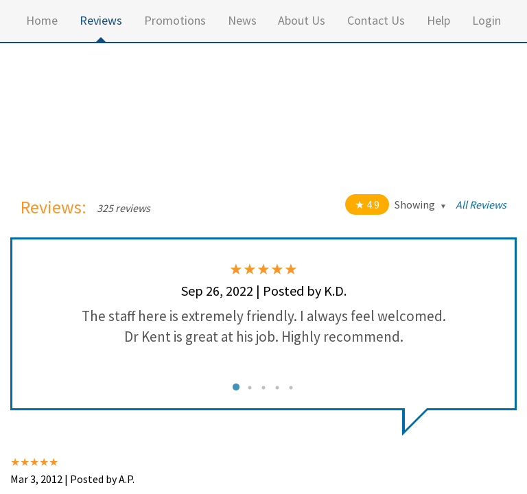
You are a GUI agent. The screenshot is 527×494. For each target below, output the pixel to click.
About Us (301, 20)
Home (42, 20)
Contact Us (376, 20)
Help (438, 20)
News (242, 20)
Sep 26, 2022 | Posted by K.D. (264, 290)
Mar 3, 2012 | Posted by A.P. (72, 479)
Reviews (101, 20)
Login (486, 20)
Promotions (175, 20)
